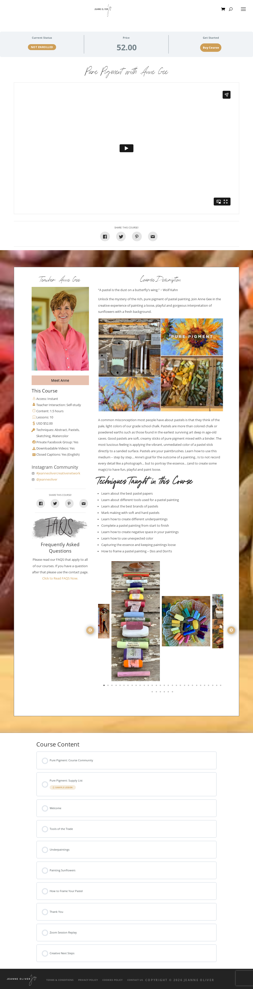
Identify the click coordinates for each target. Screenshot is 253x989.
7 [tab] (128, 686)
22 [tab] (189, 686)
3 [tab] (112, 686)
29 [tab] (217, 686)
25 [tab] (201, 686)
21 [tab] (185, 686)
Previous (90, 630)
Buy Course (211, 47)
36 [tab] (173, 692)
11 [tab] (145, 686)
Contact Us (135, 980)
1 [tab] (104, 686)
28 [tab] (213, 686)
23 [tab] (193, 686)
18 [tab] (173, 686)
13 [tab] (152, 686)
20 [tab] (181, 686)
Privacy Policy (88, 980)
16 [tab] (165, 686)
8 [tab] (132, 686)
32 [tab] (157, 692)
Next (231, 630)
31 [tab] (152, 692)
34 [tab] (165, 692)
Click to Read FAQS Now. (60, 578)
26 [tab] (205, 686)
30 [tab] (221, 686)
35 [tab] (169, 692)
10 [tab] (140, 686)
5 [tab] (120, 686)
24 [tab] (197, 686)
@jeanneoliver (46, 479)
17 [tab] (169, 686)
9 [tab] (136, 686)
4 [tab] (116, 686)
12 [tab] (149, 686)
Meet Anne (60, 380)
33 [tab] (161, 692)
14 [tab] (157, 686)
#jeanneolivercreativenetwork (58, 473)
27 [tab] (209, 686)
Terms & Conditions (60, 980)
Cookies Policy (112, 980)
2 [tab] (108, 686)
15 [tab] (161, 686)
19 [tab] (177, 686)
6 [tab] (124, 686)
